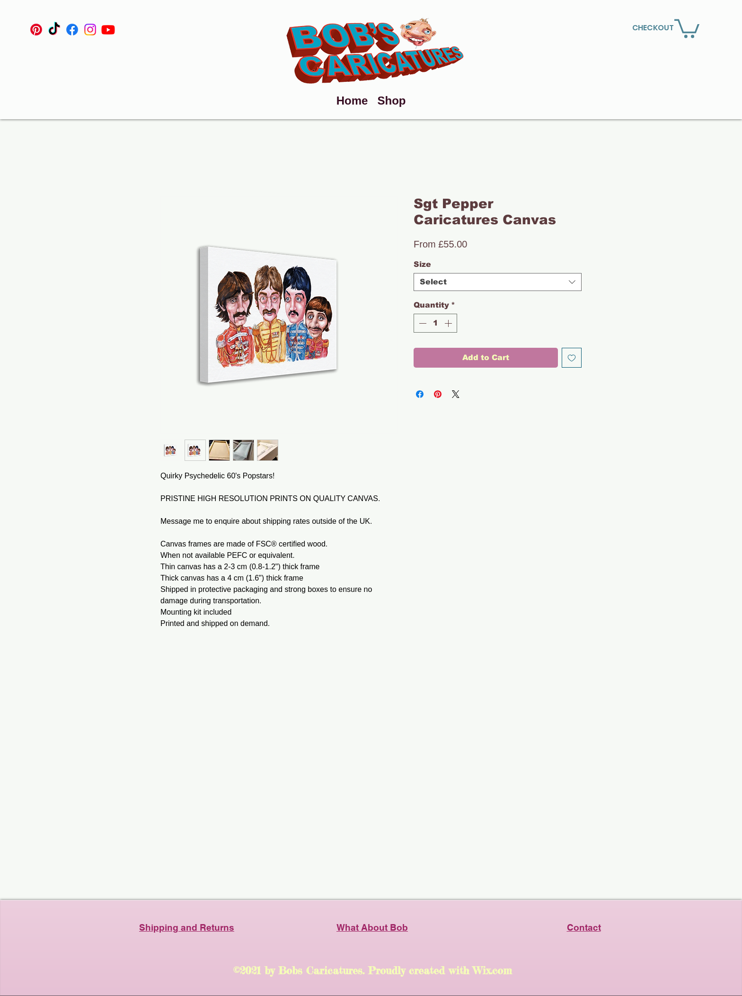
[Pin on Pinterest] (437, 394)
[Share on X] (455, 394)
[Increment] (449, 323)
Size (422, 264)
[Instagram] (90, 29)
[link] (686, 27)
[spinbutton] (435, 323)
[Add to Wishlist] (572, 358)
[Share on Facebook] (419, 394)
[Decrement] (421, 323)
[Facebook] (72, 29)
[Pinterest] (36, 29)
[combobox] (498, 282)
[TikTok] (54, 29)
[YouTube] (108, 29)
